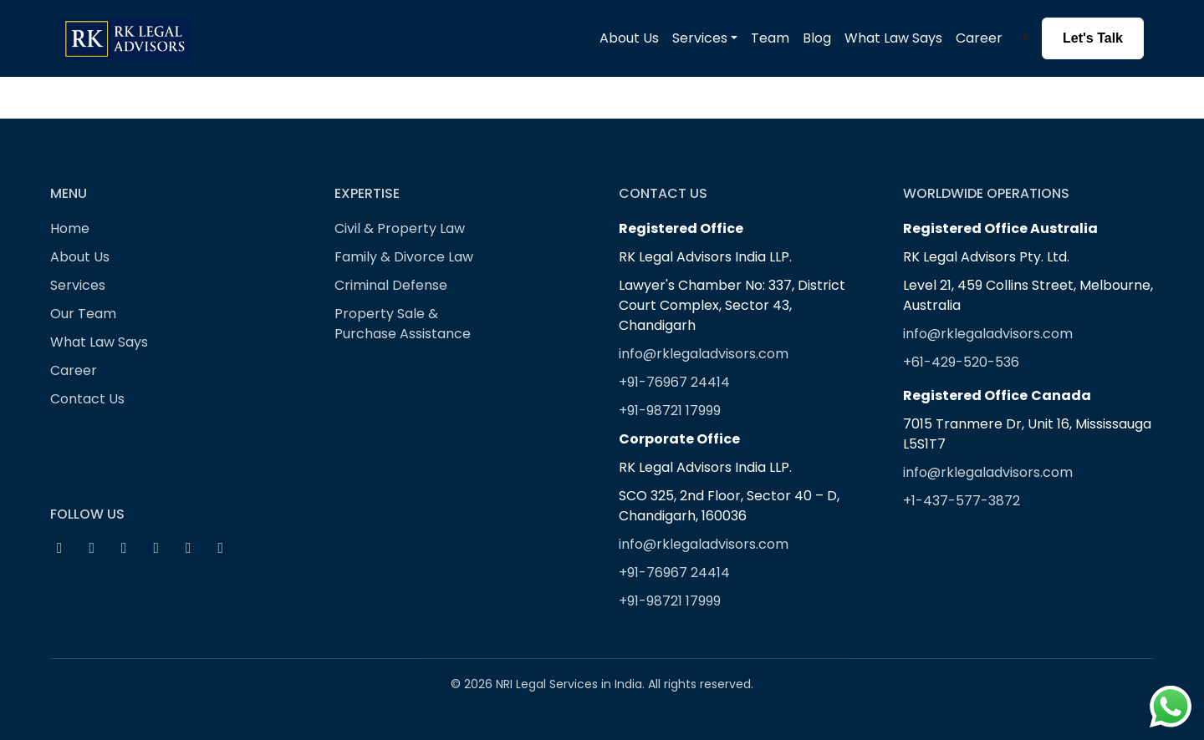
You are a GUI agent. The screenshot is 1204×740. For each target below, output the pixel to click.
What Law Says (893, 38)
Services (77, 285)
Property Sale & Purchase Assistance (402, 323)
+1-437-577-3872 (961, 500)
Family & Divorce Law (403, 256)
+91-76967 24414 (674, 382)
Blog (817, 38)
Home (69, 228)
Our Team (83, 313)
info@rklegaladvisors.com (703, 353)
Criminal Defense (390, 285)
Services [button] (699, 38)
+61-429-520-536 (961, 362)
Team (770, 38)
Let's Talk (1093, 38)
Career (979, 38)
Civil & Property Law (399, 228)
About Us (629, 38)
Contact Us (87, 398)
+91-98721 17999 (670, 410)
